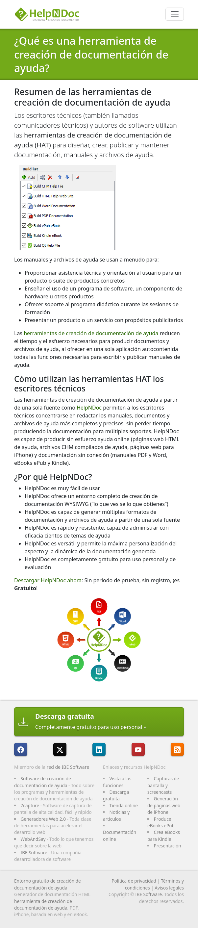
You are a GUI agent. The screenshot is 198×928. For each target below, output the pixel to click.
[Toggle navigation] (174, 14)
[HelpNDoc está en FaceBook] (20, 749)
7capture (30, 805)
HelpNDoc (89, 407)
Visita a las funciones (117, 781)
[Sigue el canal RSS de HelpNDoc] (177, 749)
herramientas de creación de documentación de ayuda (91, 333)
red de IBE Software (68, 767)
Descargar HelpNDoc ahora (48, 580)
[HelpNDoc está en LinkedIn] (99, 749)
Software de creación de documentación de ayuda (42, 781)
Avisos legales (169, 888)
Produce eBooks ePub (161, 822)
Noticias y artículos (116, 815)
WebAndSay (33, 839)
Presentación (167, 845)
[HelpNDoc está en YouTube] (138, 749)
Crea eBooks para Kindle (163, 835)
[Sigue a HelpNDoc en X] (59, 749)
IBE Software (34, 852)
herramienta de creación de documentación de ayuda (43, 904)
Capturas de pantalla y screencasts (163, 785)
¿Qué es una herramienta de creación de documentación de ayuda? (91, 54)
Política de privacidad (133, 881)
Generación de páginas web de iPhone (163, 805)
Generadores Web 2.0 (43, 819)
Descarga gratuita (116, 795)
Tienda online (124, 805)
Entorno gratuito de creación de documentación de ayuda (47, 884)
